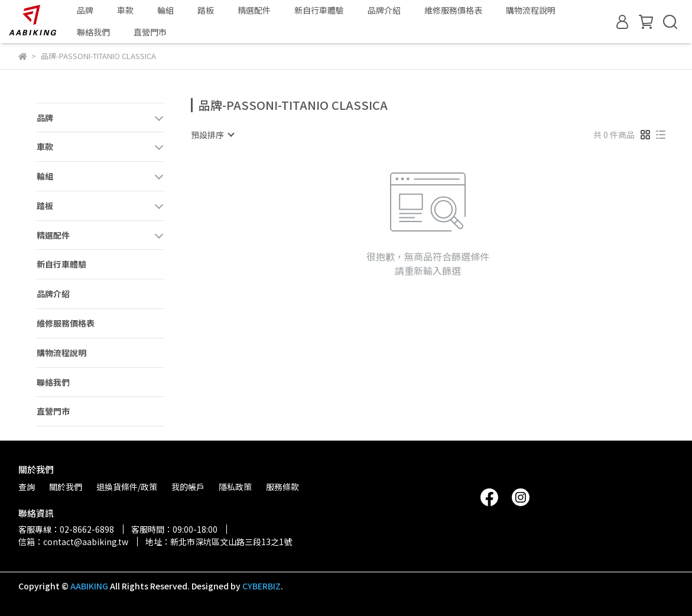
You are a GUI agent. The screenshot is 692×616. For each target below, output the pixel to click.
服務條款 (282, 487)
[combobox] (212, 134)
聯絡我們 (93, 32)
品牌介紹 (384, 10)
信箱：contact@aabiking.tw (73, 541)
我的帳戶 (187, 487)
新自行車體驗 (319, 10)
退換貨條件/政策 (126, 487)
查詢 (26, 487)
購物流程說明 (530, 10)
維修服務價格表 (453, 10)
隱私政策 (235, 487)
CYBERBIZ (261, 586)
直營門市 (150, 32)
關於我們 (65, 487)
